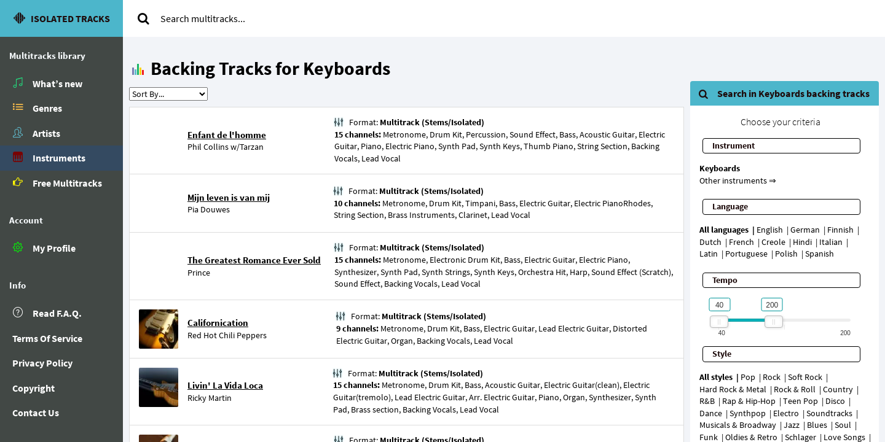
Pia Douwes (208, 209)
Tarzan (252, 146)
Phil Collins (208, 146)
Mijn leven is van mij (228, 197)
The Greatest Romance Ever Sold (254, 260)
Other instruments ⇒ (737, 180)
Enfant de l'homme (226, 135)
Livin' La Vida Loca (225, 385)
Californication (217, 322)
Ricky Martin (209, 397)
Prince (198, 272)
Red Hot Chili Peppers (227, 335)
